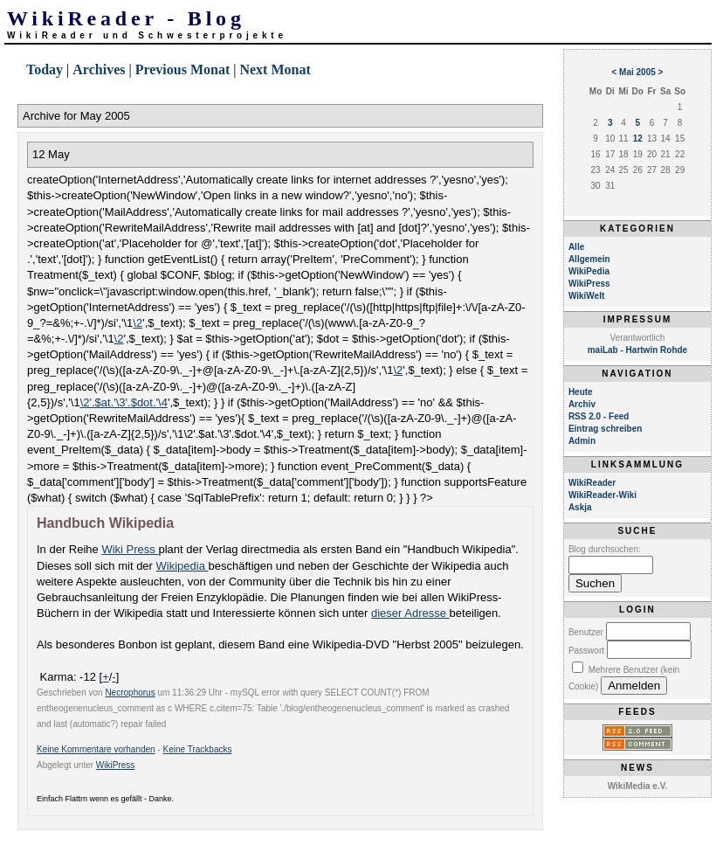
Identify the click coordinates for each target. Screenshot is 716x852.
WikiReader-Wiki (602, 495)
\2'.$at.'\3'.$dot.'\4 (124, 402)
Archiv (582, 404)
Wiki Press (129, 549)
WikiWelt (586, 296)
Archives (98, 69)
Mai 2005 (637, 72)
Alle (576, 247)
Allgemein (589, 259)
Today (44, 69)
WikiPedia (588, 271)
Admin (582, 441)
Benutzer (585, 632)
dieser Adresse (410, 613)
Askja (580, 507)
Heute (580, 392)
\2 (137, 322)
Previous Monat (183, 69)
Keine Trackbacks (197, 749)
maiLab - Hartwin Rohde (637, 350)
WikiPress (115, 765)
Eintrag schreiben (605, 428)
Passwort (586, 650)
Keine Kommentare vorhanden (96, 749)
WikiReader (592, 483)
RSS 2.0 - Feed (598, 416)
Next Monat (274, 69)
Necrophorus (130, 692)
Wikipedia (182, 565)
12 (638, 138)
